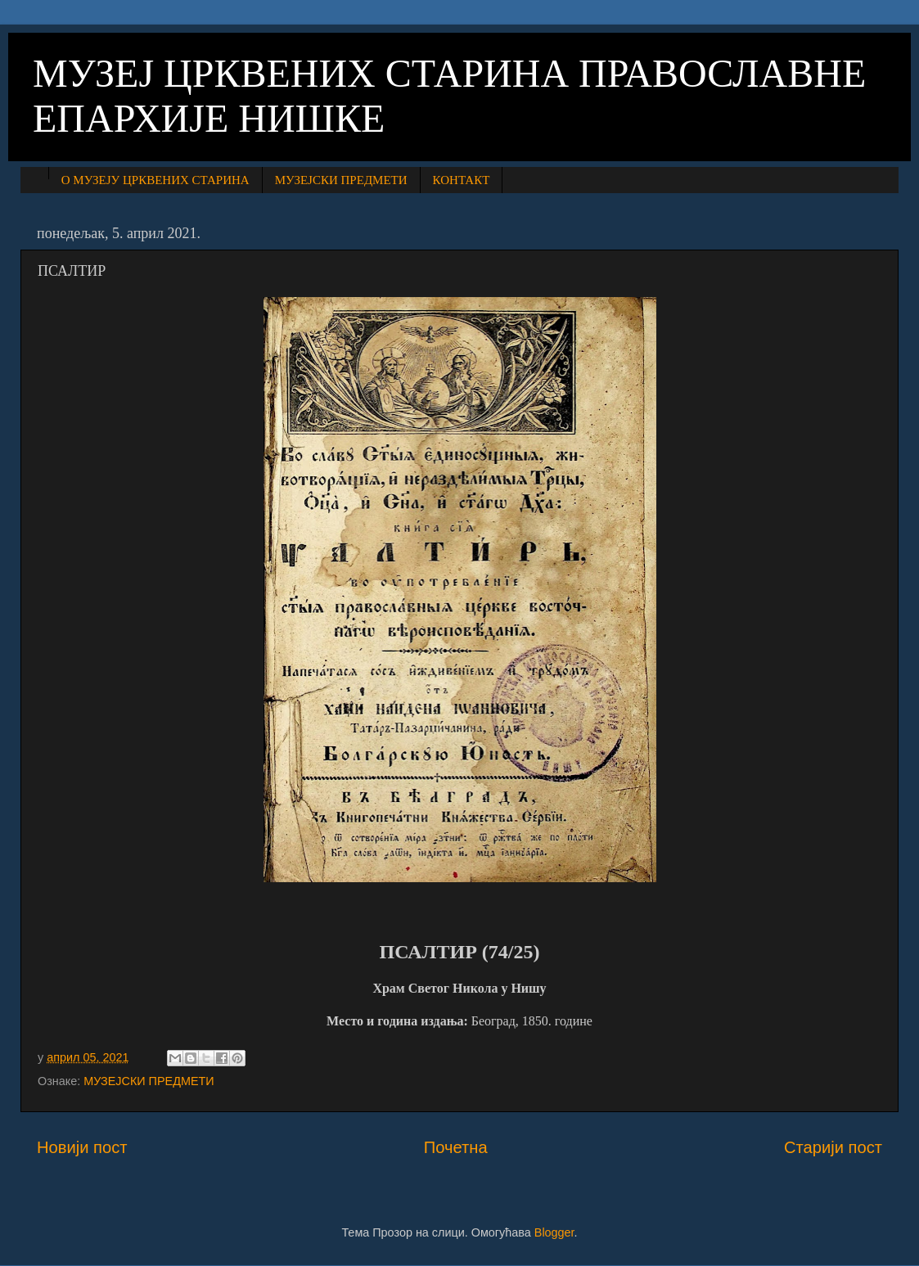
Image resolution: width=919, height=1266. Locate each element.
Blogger (554, 1232)
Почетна (456, 1147)
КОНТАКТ (461, 180)
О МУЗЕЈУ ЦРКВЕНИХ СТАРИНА (155, 180)
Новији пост (82, 1147)
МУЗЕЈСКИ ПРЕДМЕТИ (341, 180)
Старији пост (833, 1147)
